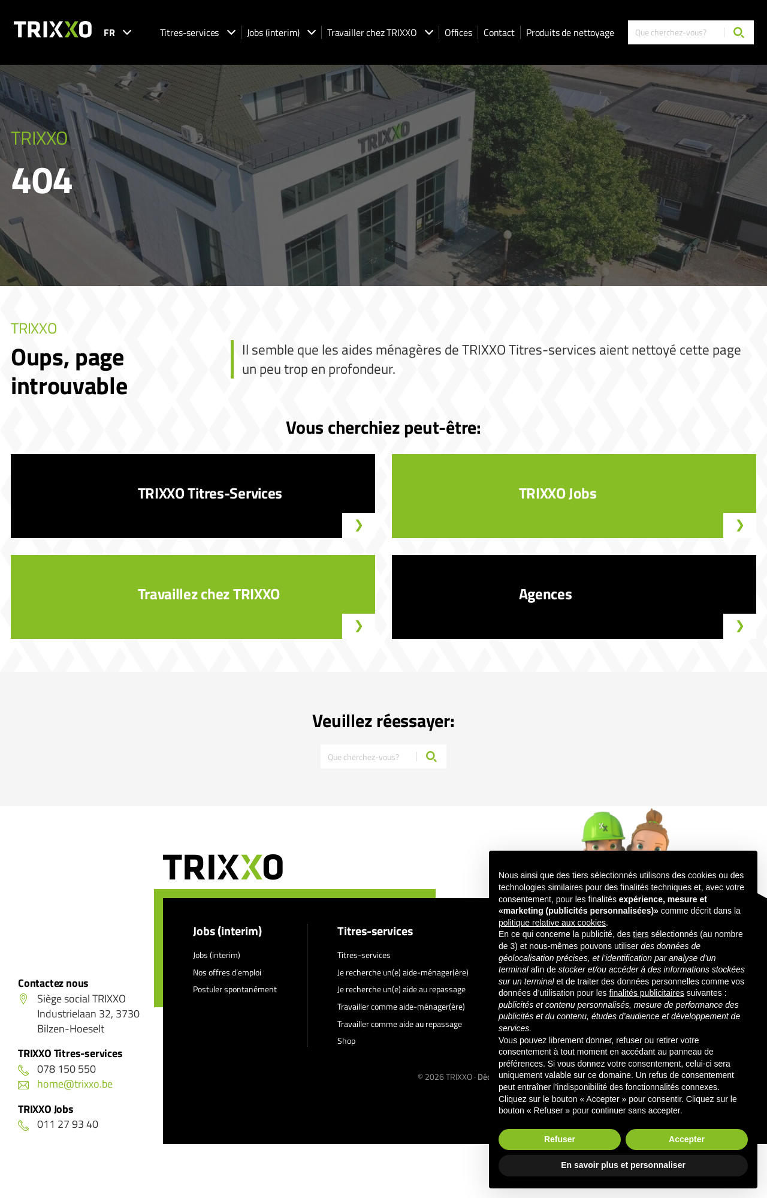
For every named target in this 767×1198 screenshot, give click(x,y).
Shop (346, 1040)
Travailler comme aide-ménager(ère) (401, 1006)
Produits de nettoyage (570, 32)
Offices (458, 32)
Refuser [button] (559, 1139)
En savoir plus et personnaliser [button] (623, 1165)
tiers (640, 934)
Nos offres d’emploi (227, 972)
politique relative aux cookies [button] (552, 922)
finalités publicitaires (646, 993)
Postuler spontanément (235, 989)
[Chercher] (739, 32)
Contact (499, 32)
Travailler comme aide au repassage (399, 1023)
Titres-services (197, 32)
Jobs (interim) (281, 32)
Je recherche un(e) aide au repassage (401, 989)
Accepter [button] (687, 1139)
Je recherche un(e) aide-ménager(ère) (403, 972)
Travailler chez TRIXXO (380, 32)
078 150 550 (57, 1068)
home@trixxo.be (65, 1083)
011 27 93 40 (58, 1123)
